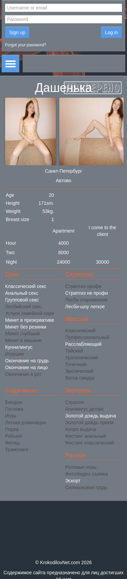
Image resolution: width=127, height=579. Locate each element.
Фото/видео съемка (86, 474)
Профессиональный (87, 337)
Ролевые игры (81, 467)
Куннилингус (19, 347)
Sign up (17, 32)
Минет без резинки (25, 327)
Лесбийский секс (23, 306)
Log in (111, 32)
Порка (12, 429)
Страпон (74, 402)
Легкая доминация (25, 422)
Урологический (81, 357)
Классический (80, 330)
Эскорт (73, 480)
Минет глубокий (22, 333)
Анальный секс (21, 293)
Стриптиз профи (83, 286)
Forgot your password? (25, 45)
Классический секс (25, 286)
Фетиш (12, 442)
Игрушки (14, 354)
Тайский (74, 351)
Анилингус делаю (84, 409)
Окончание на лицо (26, 367)
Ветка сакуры (80, 378)
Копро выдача (80, 429)
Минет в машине (23, 340)
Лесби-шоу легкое (85, 306)
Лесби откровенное (86, 300)
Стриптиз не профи (86, 293)
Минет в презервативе (29, 320)
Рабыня (13, 436)
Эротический (79, 371)
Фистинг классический (89, 442)
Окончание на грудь (27, 360)
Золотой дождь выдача (90, 415)
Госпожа (14, 409)
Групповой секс (22, 300)
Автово (63, 180)
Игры (10, 415)
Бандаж (13, 402)
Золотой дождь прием (89, 422)
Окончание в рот (23, 374)
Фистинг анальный (85, 436)
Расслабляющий (83, 344)
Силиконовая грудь (86, 487)
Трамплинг (16, 449)
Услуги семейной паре (29, 313)
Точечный (75, 364)
